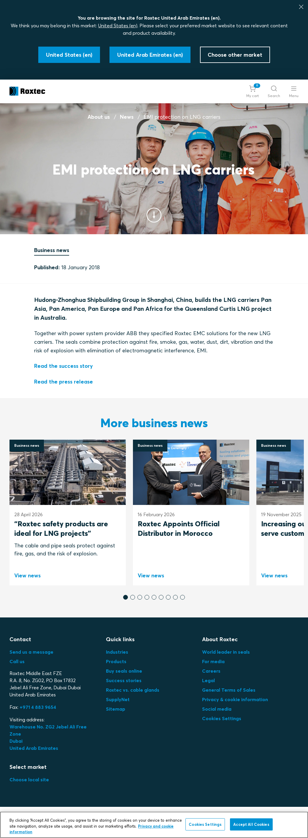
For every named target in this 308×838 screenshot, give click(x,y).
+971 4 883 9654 (38, 707)
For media (213, 661)
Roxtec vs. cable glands (132, 690)
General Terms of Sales (228, 690)
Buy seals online (124, 671)
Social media (216, 709)
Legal (208, 680)
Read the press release (63, 381)
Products (116, 661)
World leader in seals (226, 652)
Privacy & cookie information (235, 699)
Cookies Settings (221, 718)
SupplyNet (118, 699)
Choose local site (29, 779)
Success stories (124, 680)
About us (99, 116)
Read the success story (63, 366)
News (127, 116)
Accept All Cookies (251, 824)
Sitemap (115, 709)
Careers (211, 671)
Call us (17, 661)
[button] (252, 91)
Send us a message (31, 652)
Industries (117, 652)
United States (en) (117, 25)
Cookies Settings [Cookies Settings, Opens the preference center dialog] (205, 824)
